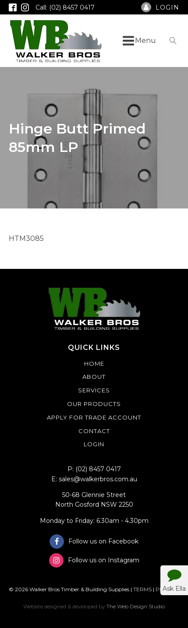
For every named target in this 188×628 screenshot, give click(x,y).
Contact (94, 430)
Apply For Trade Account (94, 417)
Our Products (94, 403)
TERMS (142, 589)
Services (94, 390)
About (94, 376)
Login (94, 444)
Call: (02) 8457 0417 (65, 7)
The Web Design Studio (135, 606)
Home (94, 363)
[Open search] (173, 41)
